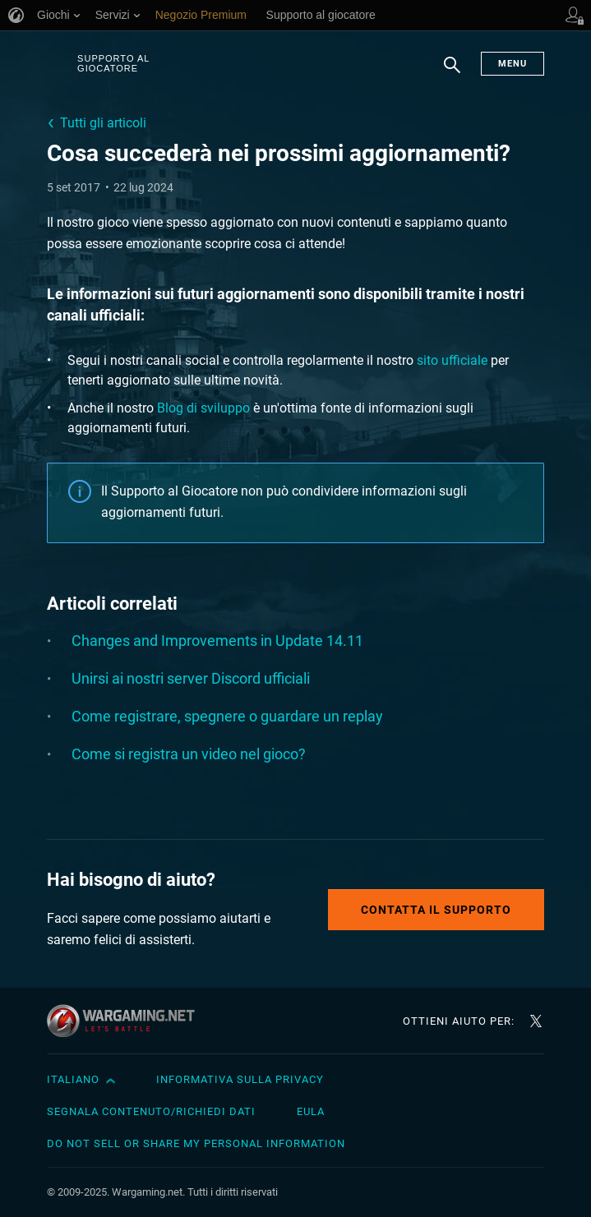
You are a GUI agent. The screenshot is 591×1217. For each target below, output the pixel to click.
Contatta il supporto (436, 909)
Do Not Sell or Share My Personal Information (196, 1143)
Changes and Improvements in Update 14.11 (217, 640)
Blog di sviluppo (203, 408)
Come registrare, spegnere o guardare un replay (227, 716)
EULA (311, 1111)
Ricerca (452, 73)
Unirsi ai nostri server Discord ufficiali (191, 678)
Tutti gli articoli (103, 123)
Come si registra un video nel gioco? (189, 754)
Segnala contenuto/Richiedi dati (151, 1111)
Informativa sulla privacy (240, 1079)
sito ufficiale (452, 360)
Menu (512, 63)
